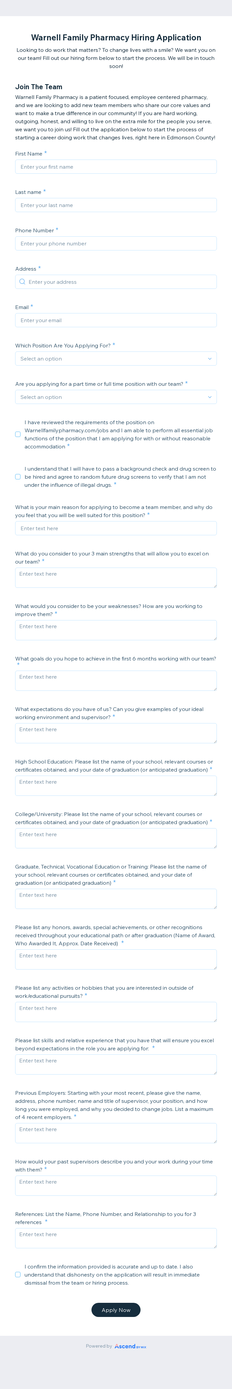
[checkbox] (18, 434)
